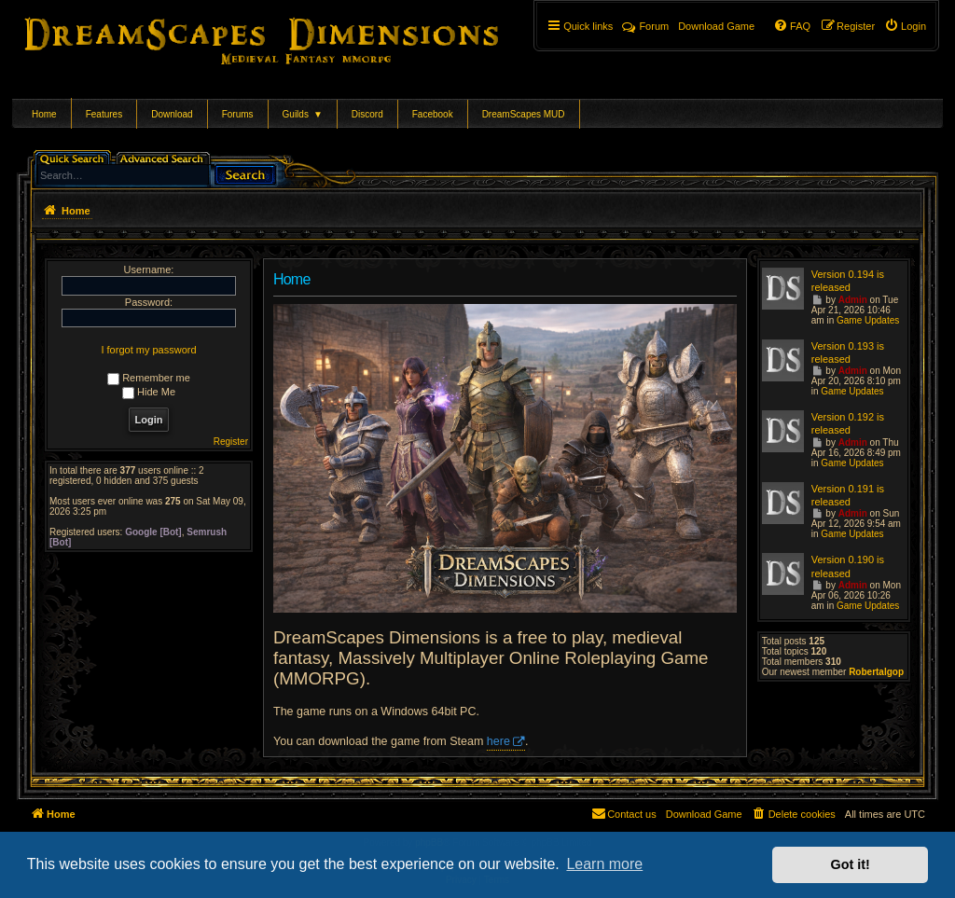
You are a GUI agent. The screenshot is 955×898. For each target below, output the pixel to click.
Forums (238, 114)
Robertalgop (876, 672)
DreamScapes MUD (523, 114)
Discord (367, 114)
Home (44, 114)
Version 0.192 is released (847, 423)
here (498, 741)
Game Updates (868, 320)
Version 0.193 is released (847, 352)
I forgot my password (148, 349)
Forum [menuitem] (645, 26)
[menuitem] (905, 26)
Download (171, 114)
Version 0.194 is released (847, 281)
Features (104, 114)
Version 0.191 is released (847, 495)
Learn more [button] (604, 864)
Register (231, 441)
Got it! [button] (850, 864)
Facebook (432, 114)
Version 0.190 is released (847, 566)
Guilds (303, 114)
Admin (852, 300)
